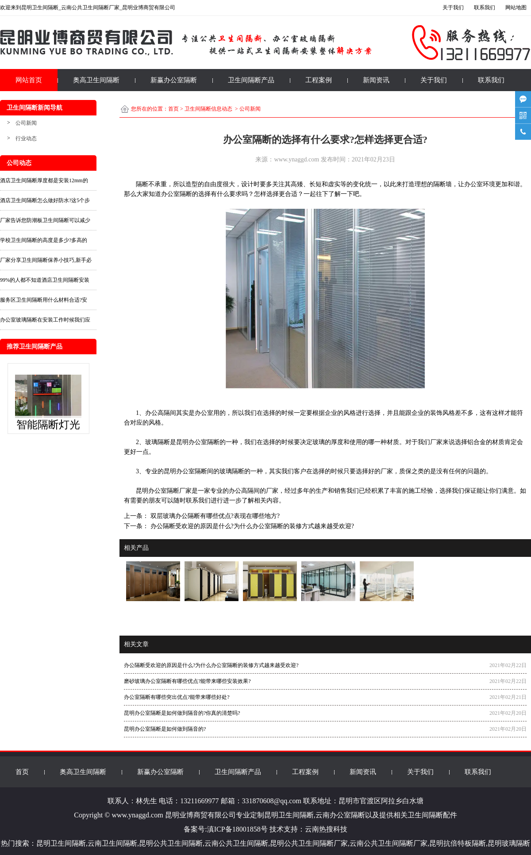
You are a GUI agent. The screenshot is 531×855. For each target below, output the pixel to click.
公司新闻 (26, 123)
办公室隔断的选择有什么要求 (201, 194)
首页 (173, 109)
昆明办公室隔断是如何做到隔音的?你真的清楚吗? (182, 713)
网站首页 (28, 80)
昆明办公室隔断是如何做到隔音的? (165, 729)
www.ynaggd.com (296, 159)
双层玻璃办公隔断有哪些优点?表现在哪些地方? (214, 516)
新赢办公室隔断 (173, 80)
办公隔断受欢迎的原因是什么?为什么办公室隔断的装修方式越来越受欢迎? (251, 526)
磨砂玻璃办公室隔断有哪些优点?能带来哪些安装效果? (187, 681)
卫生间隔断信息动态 (208, 109)
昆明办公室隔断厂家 (161, 490)
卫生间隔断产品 (251, 80)
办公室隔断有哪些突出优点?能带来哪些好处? (177, 697)
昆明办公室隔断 (197, 442)
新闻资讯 (376, 80)
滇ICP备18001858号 (237, 829)
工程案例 (318, 80)
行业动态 (26, 138)
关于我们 (433, 80)
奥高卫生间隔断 (96, 80)
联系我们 (491, 80)
